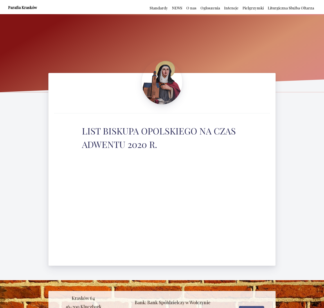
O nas (191, 7)
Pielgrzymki (253, 7)
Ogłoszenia (210, 7)
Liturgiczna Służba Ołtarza (291, 7)
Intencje (231, 7)
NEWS (177, 7)
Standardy (159, 7)
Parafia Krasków (22, 7)
